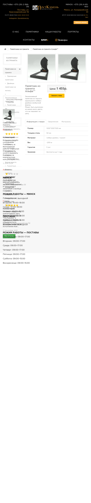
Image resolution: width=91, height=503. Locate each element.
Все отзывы (9, 369)
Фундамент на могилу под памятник (10, 201)
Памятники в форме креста (11, 160)
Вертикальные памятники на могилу (11, 126)
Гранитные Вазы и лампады (10, 169)
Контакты (28, 40)
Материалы (66, 121)
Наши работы (53, 32)
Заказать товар (56, 95)
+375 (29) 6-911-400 (10, 393)
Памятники (32, 32)
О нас (15, 32)
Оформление (53, 121)
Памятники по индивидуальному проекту (12, 110)
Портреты (73, 32)
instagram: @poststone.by (19, 18)
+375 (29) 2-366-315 (10, 450)
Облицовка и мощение (10, 178)
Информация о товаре (36, 121)
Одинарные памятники (10, 78)
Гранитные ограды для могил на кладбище (9, 189)
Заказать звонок (80, 22)
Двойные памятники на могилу (10, 87)
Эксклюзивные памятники (11, 99)
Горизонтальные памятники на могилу (11, 141)
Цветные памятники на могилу (10, 151)
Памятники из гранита (19, 49)
